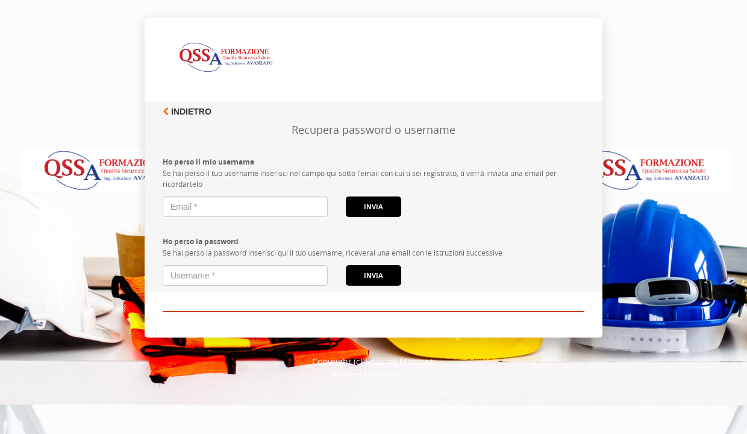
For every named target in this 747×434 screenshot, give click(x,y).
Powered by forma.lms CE (374, 374)
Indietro (187, 111)
